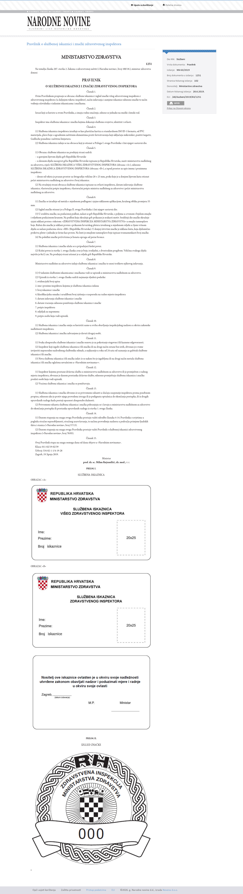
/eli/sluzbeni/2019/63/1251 (186, 97)
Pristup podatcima (96, 890)
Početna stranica (173, 5)
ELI (113, 890)
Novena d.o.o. (170, 890)
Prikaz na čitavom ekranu (179, 108)
